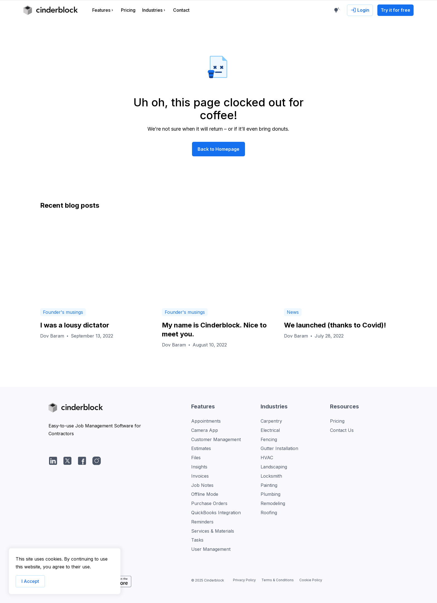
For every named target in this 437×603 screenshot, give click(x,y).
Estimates (201, 448)
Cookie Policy (310, 580)
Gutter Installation (279, 448)
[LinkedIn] (52, 461)
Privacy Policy (244, 580)
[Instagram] (96, 461)
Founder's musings (63, 312)
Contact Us (342, 430)
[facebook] (81, 461)
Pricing (337, 421)
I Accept (30, 581)
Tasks (197, 540)
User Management (210, 549)
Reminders (202, 522)
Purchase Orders (209, 503)
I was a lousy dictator (74, 325)
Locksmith (271, 476)
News (293, 312)
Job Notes (202, 485)
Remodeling (273, 503)
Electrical (270, 430)
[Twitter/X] (67, 461)
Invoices (200, 476)
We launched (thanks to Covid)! (335, 325)
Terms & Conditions (277, 580)
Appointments (206, 421)
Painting (269, 485)
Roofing (269, 512)
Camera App (204, 430)
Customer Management (216, 439)
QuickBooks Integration (216, 512)
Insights (199, 467)
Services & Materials (212, 531)
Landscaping (274, 467)
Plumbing (270, 494)
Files (196, 457)
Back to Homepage (218, 149)
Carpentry (271, 421)
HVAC (267, 457)
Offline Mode (204, 494)
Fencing (269, 439)
